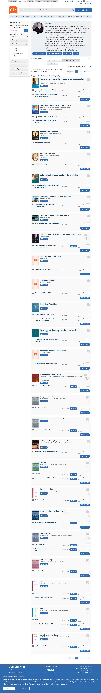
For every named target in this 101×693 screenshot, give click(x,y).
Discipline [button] (19, 44)
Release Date (52, 63)
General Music (44, 17)
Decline (23, 688)
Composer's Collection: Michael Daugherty (55, 196)
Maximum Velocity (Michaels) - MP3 (45, 269)
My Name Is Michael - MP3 (43, 293)
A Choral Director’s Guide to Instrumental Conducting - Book (47, 186)
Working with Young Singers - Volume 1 (54, 441)
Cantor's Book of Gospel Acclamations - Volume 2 (58, 330)
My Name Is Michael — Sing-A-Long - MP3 (46, 364)
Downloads (42, 53)
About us (50, 670)
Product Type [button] (19, 69)
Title (49, 60)
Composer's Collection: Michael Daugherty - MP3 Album (44, 319)
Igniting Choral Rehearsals (49, 131)
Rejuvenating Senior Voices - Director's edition (56, 105)
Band (13, 17)
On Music (43, 462)
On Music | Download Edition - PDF (45, 478)
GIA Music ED (22, 1)
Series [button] (19, 65)
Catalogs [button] (19, 40)
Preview (73, 246)
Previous (72, 71)
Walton (31, 1)
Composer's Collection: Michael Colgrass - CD (47, 224)
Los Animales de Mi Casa (49, 635)
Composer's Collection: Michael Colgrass (54, 215)
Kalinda (42, 582)
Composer (57, 60)
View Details (44, 85)
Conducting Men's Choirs (49, 304)
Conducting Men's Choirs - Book (44, 314)
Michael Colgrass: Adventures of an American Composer (60, 234)
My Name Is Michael (47, 280)
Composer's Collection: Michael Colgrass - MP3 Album (47, 340)
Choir (14, 51)
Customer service (50, 667)
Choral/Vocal (31, 17)
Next (85, 71)
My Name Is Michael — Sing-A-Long (53, 350)
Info (88, 17)
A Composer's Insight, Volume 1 (51, 374)
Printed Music (67, 53)
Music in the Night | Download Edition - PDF (46, 549)
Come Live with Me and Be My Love (53, 511)
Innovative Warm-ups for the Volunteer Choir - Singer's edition (62, 79)
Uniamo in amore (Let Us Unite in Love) (53, 419)
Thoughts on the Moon (48, 397)
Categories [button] (19, 61)
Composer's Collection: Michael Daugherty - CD (44, 205)
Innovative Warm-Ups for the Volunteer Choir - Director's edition (46, 95)
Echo (41, 608)
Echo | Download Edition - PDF (44, 624)
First (68, 71)
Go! (26, 31)
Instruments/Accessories (54, 53)
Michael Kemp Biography (51, 76)
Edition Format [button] (19, 73)
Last (89, 71)
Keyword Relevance (71, 60)
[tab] (19, 40)
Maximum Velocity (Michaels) (50, 256)
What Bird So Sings (46, 560)
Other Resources (57, 17)
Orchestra (20, 17)
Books (35, 53)
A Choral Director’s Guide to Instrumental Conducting (59, 175)
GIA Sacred (13, 1)
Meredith (38, 1)
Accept (9, 688)
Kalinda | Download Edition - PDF (44, 597)
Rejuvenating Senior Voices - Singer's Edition (45, 121)
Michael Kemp (50, 23)
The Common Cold (46, 489)
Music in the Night (46, 533)
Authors (69, 17)
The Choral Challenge (47, 153)
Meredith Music (79, 17)
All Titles (76, 53)
